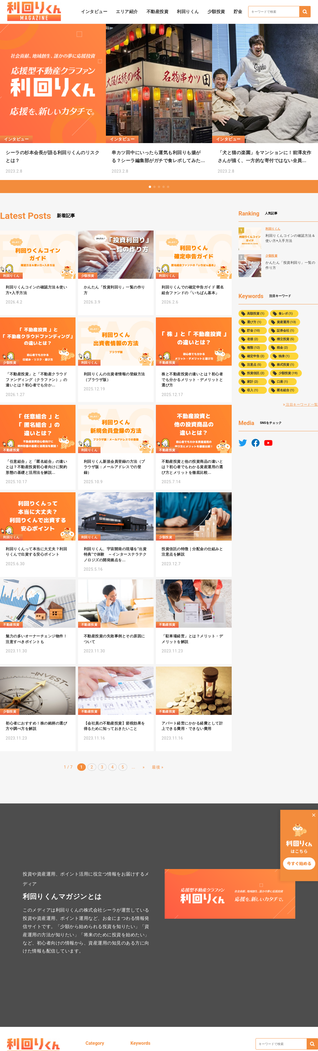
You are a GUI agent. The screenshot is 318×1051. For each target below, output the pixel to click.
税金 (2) (282, 347)
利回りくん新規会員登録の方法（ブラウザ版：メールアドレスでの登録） (114, 467)
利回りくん (188, 12)
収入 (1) (252, 390)
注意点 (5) (254, 365)
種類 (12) (253, 347)
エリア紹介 (127, 12)
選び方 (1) (254, 322)
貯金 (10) (253, 330)
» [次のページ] (144, 767)
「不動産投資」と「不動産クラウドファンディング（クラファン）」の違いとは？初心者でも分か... (36, 379)
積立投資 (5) (285, 339)
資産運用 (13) (286, 322)
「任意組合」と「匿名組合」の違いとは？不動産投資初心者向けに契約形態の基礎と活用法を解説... (36, 467)
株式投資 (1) (285, 365)
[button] (150, 187)
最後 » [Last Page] (157, 767)
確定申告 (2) (255, 356)
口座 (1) (282, 382)
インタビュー (94, 12)
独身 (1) (284, 356)
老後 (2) (252, 339)
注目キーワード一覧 (300, 405)
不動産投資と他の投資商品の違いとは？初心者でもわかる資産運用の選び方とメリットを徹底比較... (192, 467)
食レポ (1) (286, 313)
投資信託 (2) (255, 373)
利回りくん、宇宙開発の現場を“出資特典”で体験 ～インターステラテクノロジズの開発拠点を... (115, 554)
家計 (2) (252, 382)
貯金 (238, 12)
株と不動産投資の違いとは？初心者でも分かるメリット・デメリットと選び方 (192, 379)
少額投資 (216, 12)
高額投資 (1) (255, 313)
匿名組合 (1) (285, 390)
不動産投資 (158, 12)
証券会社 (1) (285, 330)
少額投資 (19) (288, 373)
